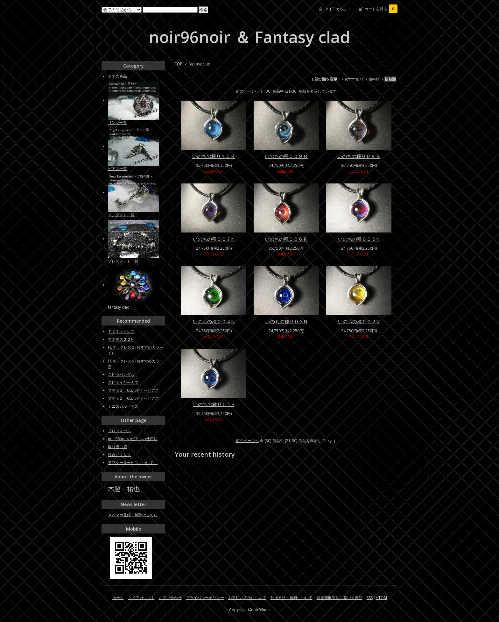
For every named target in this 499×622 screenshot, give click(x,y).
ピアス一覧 (117, 168)
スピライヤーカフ (123, 382)
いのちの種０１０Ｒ (213, 156)
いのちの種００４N (214, 321)
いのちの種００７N (214, 239)
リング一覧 (117, 122)
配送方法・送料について (292, 597)
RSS (370, 597)
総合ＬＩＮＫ (119, 454)
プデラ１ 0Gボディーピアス (133, 390)
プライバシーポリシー (205, 597)
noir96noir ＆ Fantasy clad (249, 37)
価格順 (374, 79)
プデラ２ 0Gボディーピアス (133, 398)
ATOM (381, 597)
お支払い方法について (247, 597)
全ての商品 (117, 76)
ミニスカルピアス (123, 406)
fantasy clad (199, 64)
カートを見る (380, 8)
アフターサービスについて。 (133, 462)
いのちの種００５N (359, 239)
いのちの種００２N (359, 321)
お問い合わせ (170, 597)
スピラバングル (121, 374)
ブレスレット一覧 (123, 261)
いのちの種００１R (214, 404)
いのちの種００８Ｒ (358, 156)
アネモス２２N (121, 339)
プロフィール (119, 430)
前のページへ (247, 91)
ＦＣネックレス (121, 331)
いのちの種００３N (286, 321)
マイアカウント (338, 8)
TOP (178, 64)
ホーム (118, 597)
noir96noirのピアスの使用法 (133, 438)
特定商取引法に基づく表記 (339, 597)
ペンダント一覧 (121, 215)
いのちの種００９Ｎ (286, 156)
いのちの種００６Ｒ (286, 239)
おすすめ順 (353, 79)
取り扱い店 (117, 446)
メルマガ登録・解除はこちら (133, 515)
